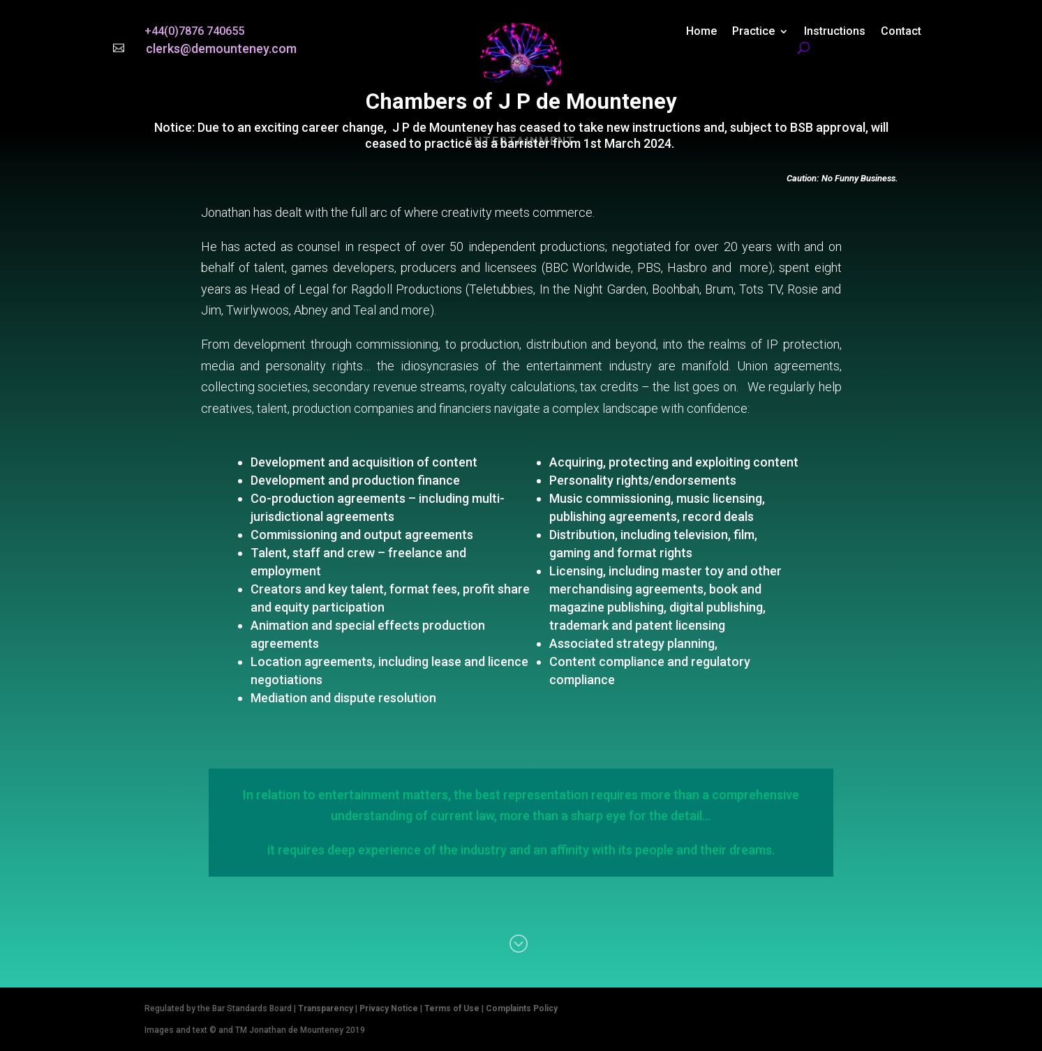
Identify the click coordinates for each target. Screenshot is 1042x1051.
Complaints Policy (522, 1008)
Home (701, 32)
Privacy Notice (388, 1008)
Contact (901, 32)
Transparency (325, 1008)
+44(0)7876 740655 (194, 31)
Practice (753, 32)
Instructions (834, 32)
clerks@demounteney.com (221, 48)
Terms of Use (451, 1008)
